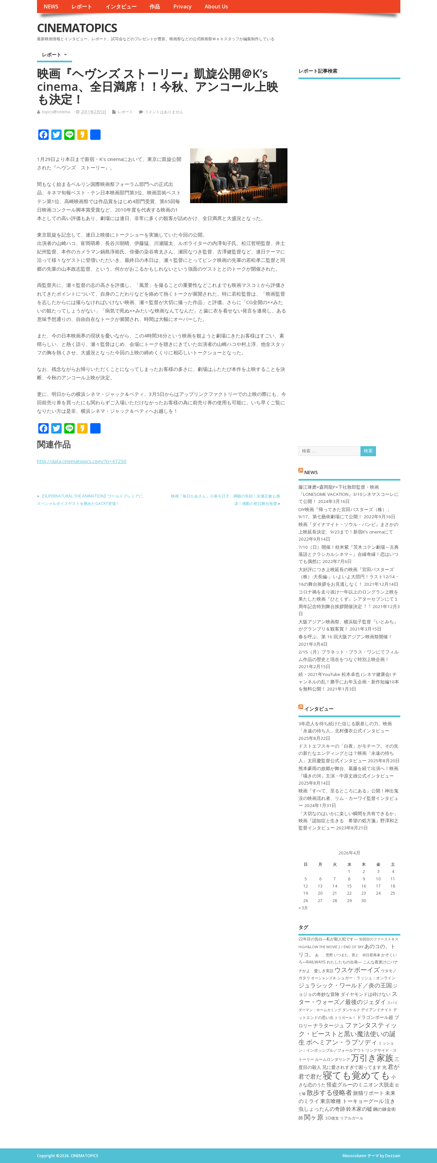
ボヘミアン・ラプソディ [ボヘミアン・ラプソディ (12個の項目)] (341, 1042)
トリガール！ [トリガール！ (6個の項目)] (345, 1017)
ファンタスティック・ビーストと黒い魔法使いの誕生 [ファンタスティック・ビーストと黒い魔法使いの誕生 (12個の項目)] (347, 1033)
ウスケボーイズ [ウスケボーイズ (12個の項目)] (357, 969)
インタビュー (121, 6)
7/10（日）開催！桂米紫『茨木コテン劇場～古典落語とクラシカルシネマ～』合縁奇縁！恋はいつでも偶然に (348, 554)
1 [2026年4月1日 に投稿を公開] (349, 871)
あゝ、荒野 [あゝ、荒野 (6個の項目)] (324, 955)
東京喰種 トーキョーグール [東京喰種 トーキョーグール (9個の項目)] (352, 1101)
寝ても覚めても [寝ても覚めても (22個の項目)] (356, 1075)
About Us (216, 6)
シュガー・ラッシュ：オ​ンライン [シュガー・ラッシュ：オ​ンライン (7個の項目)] (366, 978)
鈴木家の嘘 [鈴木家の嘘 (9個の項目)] (359, 1108)
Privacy (182, 6)
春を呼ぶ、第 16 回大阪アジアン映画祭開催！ (345, 637)
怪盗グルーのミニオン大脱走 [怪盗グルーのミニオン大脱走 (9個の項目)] (360, 1084)
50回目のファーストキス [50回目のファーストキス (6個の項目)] (378, 939)
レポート (81, 6)
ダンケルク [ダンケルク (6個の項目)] (351, 1010)
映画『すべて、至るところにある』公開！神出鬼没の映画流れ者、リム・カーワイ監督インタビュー (348, 798)
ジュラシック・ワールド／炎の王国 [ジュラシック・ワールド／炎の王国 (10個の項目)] (345, 985)
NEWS (50, 6)
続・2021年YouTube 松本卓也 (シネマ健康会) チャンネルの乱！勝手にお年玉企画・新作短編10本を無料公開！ (348, 681)
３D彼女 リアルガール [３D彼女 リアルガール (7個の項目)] (343, 1118)
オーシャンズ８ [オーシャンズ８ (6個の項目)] (323, 978)
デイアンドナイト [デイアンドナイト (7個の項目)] (376, 1009)
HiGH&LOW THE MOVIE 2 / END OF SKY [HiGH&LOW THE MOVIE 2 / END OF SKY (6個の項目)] (330, 947)
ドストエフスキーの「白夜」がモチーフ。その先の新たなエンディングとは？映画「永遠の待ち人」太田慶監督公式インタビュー (348, 753)
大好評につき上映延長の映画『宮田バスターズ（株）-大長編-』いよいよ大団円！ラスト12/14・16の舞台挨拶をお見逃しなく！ (348, 577)
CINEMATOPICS (77, 28)
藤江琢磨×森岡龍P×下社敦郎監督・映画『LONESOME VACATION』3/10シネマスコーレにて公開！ (348, 494)
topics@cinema (56, 112)
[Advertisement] (349, 257)
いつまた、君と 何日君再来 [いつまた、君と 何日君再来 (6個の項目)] (357, 955)
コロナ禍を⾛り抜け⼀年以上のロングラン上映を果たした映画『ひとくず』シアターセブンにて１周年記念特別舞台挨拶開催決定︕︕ (348, 599)
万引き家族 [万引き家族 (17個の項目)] (372, 1057)
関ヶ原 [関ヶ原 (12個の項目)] (313, 1116)
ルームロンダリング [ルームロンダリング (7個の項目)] (332, 1059)
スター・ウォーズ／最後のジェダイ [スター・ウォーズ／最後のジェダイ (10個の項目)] (347, 998)
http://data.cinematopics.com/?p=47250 (82, 461)
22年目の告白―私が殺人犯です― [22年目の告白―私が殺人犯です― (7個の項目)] (328, 939)
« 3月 (303, 908)
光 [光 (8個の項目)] (384, 1067)
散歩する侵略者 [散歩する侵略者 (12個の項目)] (329, 1092)
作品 (155, 6)
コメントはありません (163, 112)
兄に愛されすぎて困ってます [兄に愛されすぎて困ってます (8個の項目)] (351, 1067)
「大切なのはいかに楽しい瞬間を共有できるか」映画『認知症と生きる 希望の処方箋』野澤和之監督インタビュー (348, 821)
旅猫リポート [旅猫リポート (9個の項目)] (368, 1092)
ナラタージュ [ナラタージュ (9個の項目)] (328, 1025)
